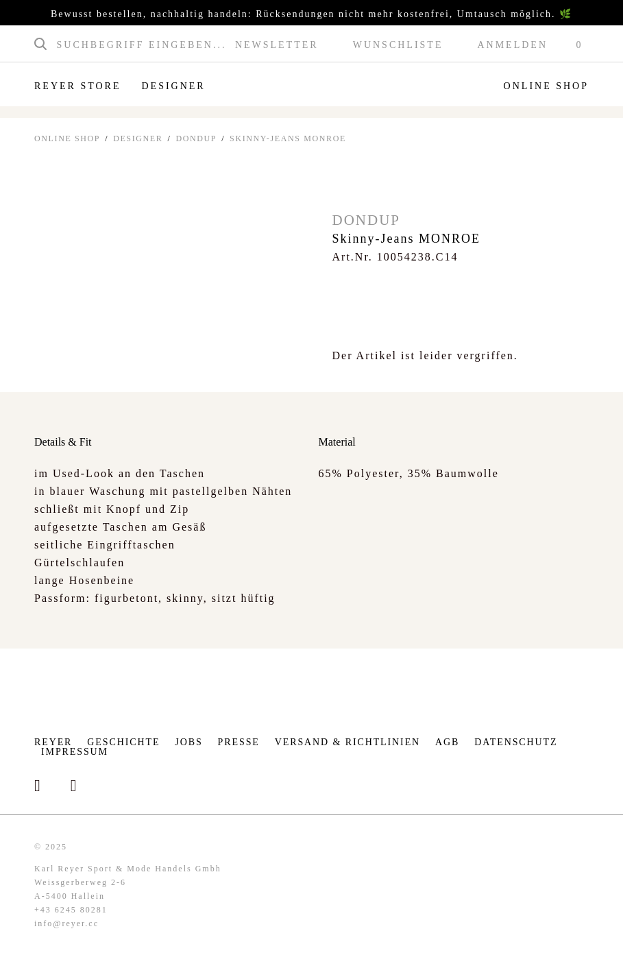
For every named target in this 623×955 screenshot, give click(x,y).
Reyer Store (77, 86)
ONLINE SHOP (67, 138)
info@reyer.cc (66, 923)
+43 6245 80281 (71, 910)
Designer (173, 86)
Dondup (196, 138)
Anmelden (512, 45)
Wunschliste (398, 45)
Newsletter (277, 45)
